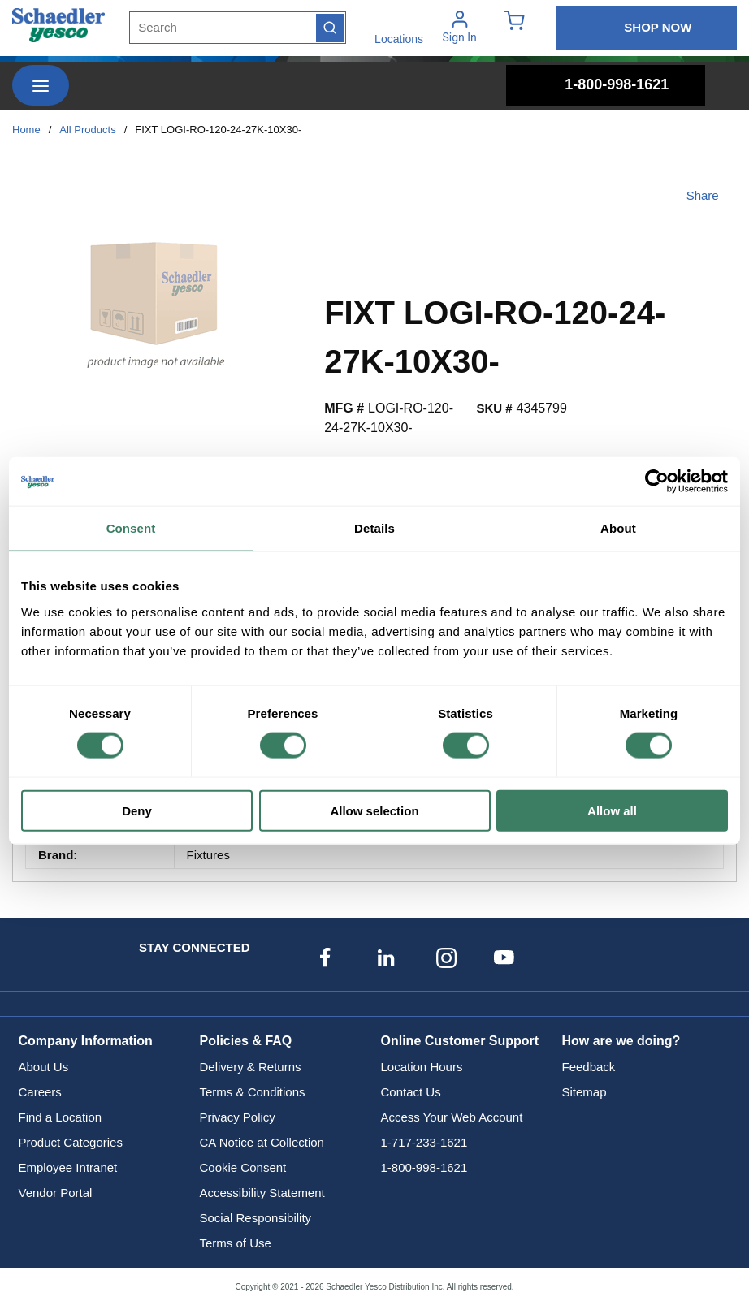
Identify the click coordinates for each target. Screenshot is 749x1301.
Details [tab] (374, 528)
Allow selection (374, 810)
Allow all (612, 810)
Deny (137, 810)
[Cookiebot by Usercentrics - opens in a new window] (657, 481)
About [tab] (618, 528)
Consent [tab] (131, 528)
